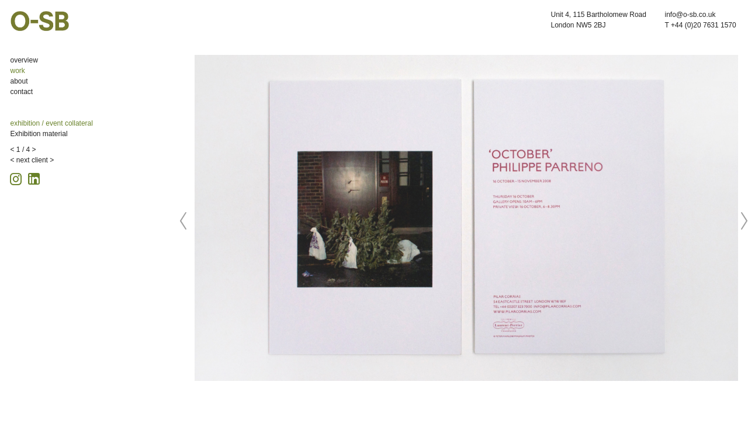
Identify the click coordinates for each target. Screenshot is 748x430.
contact (22, 92)
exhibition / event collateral (52, 123)
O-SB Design (40, 21)
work (18, 71)
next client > (35, 160)
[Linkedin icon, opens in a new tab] (34, 178)
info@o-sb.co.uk (690, 15)
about (19, 81)
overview (24, 60)
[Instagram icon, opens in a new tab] (17, 177)
